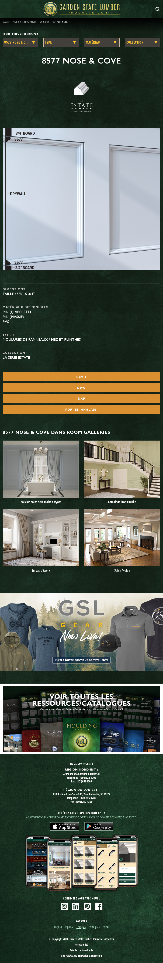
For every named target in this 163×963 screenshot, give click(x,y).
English (58, 927)
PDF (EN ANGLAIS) (81, 409)
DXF (81, 398)
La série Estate (16, 357)
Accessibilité (81, 944)
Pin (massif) (13, 317)
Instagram (64, 906)
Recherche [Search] (157, 9)
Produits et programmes (24, 22)
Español (69, 927)
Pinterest (87, 906)
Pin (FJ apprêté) (17, 312)
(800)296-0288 (88, 798)
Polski (106, 927)
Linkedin (75, 906)
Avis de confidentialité (81, 950)
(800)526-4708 (88, 777)
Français (81, 927)
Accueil (6, 22)
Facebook (98, 906)
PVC (6, 321)
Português (94, 927)
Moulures (44, 22)
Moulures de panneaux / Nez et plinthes (42, 339)
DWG (81, 387)
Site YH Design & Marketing (81, 955)
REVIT (81, 376)
